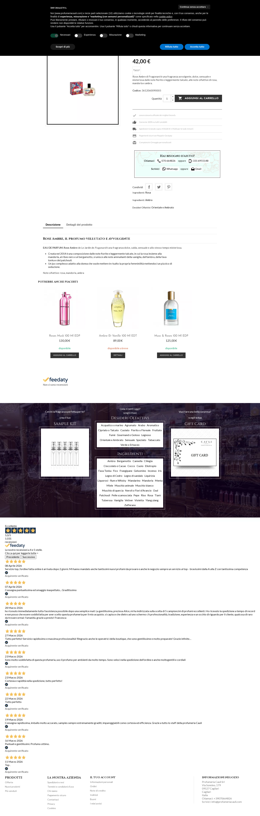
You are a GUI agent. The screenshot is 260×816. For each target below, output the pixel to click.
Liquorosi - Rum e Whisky (112, 479)
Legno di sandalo (133, 474)
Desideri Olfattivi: (141, 207)
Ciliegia (148, 460)
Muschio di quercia (113, 489)
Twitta (159, 187)
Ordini (93, 785)
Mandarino (134, 479)
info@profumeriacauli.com (226, 801)
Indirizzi (94, 794)
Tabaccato (154, 439)
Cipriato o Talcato (108, 429)
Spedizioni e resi (55, 781)
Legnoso (146, 434)
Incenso (152, 470)
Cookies (51, 807)
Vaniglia (118, 499)
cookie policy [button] (165, 16)
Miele (109, 484)
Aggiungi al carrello (198, 98)
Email (196, 169)
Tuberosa (106, 499)
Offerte (9, 781)
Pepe (136, 494)
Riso (143, 494)
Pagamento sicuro (56, 794)
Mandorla (147, 479)
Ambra (148, 199)
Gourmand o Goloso (128, 434)
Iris (160, 470)
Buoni (93, 798)
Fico (115, 470)
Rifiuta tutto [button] (171, 46)
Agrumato (130, 424)
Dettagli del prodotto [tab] (79, 224)
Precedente (12, 556)
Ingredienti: (138, 192)
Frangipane (126, 470)
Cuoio (140, 465)
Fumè (112, 434)
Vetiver (129, 499)
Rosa (148, 192)
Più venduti (11, 790)
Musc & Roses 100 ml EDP (153, 335)
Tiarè (158, 494)
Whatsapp (170, 169)
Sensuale (130, 439)
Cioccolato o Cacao (115, 465)
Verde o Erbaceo (130, 444)
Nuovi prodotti (12, 786)
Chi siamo (52, 790)
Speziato (141, 439)
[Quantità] (167, 98)
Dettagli (107, 355)
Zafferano (130, 504)
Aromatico (153, 424)
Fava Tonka (104, 470)
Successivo (29, 556)
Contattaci (53, 798)
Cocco (131, 465)
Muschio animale (124, 484)
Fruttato (157, 429)
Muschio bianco (144, 484)
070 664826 (166, 161)
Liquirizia (149, 474)
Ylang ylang (152, 499)
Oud (155, 489)
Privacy (51, 803)
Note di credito (98, 790)
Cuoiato (125, 429)
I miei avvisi (96, 802)
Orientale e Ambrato (162, 207)
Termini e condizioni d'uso (60, 786)
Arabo (141, 424)
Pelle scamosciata (122, 494)
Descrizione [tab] (53, 224)
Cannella (137, 460)
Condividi (149, 187)
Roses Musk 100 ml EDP (60, 335)
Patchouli (104, 494)
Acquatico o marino (112, 424)
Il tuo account (103, 776)
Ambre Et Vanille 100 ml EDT (107, 335)
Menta (158, 479)
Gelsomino (140, 470)
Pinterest (168, 187)
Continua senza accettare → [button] (194, 7)
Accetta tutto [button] (197, 46)
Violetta (139, 499)
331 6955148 (198, 161)
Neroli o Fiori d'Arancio (138, 489)
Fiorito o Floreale (141, 429)
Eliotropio (150, 465)
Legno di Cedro (113, 474)
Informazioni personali (101, 781)
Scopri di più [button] (63, 46)
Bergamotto (124, 460)
